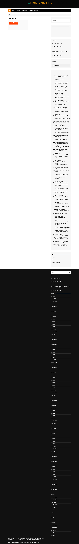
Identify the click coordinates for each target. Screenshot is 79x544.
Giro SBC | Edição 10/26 (57, 55)
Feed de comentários (56, 262)
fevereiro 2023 (54, 392)
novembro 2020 (54, 456)
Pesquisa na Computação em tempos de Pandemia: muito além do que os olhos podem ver (62, 184)
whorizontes (12, 27)
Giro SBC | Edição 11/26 (56, 283)
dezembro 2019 (54, 484)
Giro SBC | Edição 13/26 (57, 43)
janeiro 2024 (53, 364)
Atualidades (24, 10)
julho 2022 (53, 410)
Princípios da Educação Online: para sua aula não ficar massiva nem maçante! (62, 76)
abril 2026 (53, 296)
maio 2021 (53, 441)
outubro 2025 (53, 311)
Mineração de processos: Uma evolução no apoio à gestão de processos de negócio (61, 215)
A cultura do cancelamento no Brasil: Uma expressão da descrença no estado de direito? (62, 128)
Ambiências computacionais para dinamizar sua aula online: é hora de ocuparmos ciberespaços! (62, 132)
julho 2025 (53, 319)
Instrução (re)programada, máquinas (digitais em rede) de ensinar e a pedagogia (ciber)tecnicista (62, 124)
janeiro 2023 (53, 395)
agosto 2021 (53, 433)
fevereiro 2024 (54, 362)
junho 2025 (53, 321)
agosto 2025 (53, 316)
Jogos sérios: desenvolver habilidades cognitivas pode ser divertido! (61, 219)
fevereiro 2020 (54, 479)
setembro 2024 (54, 344)
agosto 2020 (53, 464)
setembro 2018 (54, 489)
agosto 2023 (53, 377)
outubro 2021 (53, 428)
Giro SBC (36, 10)
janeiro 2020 (53, 481)
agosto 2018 (53, 492)
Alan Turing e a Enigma (59, 79)
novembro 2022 (54, 400)
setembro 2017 (54, 504)
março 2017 (53, 520)
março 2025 (53, 329)
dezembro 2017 (54, 497)
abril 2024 (53, 357)
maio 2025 (53, 324)
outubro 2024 (53, 342)
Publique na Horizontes (15, 26)
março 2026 (53, 298)
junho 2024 (53, 352)
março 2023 (53, 390)
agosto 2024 (53, 347)
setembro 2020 (54, 461)
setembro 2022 (54, 405)
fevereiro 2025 (54, 331)
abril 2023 (53, 387)
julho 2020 (53, 466)
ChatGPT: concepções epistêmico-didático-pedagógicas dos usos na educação (61, 143)
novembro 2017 (54, 499)
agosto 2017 (53, 507)
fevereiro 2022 (54, 420)
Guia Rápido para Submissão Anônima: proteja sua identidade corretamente (61, 139)
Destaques (31, 10)
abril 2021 (53, 443)
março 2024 (53, 359)
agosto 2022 (53, 408)
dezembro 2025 (54, 306)
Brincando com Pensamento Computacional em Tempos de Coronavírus (61, 245)
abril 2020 (53, 474)
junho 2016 (53, 535)
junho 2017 (53, 512)
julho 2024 (53, 349)
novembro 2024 (54, 339)
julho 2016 (53, 532)
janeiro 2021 (53, 451)
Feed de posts (55, 259)
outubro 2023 (53, 372)
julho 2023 (53, 380)
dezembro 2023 (54, 367)
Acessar (53, 257)
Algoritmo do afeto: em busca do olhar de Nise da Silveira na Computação (60, 52)
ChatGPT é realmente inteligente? (61, 199)
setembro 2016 (54, 527)
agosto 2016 (53, 530)
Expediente (16, 22)
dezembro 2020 (54, 453)
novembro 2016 (54, 525)
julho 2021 (53, 436)
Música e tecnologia (59, 93)
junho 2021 (53, 438)
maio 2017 (53, 514)
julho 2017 (53, 509)
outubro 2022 (53, 403)
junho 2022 (53, 413)
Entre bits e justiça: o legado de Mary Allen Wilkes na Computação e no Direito (62, 156)
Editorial (12, 10)
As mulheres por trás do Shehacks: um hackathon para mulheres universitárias (62, 223)
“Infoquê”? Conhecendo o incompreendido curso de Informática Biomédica (62, 211)
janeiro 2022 (53, 423)
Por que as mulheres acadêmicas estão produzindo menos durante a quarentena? (61, 238)
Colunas (18, 10)
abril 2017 (53, 517)
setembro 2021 (54, 431)
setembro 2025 (54, 314)
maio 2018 (53, 494)
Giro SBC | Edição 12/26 (57, 46)
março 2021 (53, 446)
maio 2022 (53, 415)
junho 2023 (53, 382)
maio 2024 (53, 354)
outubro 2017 (53, 502)
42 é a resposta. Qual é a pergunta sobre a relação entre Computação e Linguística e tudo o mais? (62, 188)
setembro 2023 (54, 375)
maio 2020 (53, 471)
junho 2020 (53, 469)
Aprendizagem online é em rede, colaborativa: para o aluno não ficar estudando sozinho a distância (62, 82)
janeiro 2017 (53, 522)
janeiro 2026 (53, 303)
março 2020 (53, 476)
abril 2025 (53, 326)
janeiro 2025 (53, 334)
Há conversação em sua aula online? (62, 121)
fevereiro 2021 (54, 448)
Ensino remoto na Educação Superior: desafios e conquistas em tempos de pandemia (62, 96)
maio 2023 (53, 385)
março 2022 (53, 418)
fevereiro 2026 (54, 301)
